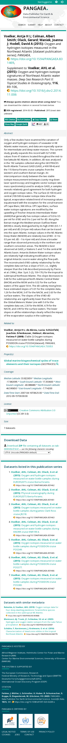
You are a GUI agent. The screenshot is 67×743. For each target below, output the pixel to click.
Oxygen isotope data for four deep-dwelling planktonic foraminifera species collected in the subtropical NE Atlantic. (31, 610)
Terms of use (27, 731)
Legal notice (9, 731)
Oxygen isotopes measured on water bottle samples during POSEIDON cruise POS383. (36, 580)
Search (22, 24)
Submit (32, 24)
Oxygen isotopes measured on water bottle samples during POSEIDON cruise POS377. (36, 562)
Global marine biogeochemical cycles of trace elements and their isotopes (31, 362)
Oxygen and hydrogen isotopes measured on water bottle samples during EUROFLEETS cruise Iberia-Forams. (35, 477)
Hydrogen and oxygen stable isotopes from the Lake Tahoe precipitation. (33, 622)
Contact (59, 24)
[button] (40, 124)
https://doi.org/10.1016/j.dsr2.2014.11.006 (34, 92)
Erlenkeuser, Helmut (29, 333)
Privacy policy (46, 731)
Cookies (6, 734)
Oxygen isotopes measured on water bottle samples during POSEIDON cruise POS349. (36, 544)
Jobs (17, 734)
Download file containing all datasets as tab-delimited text (31, 447)
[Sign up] (56, 2)
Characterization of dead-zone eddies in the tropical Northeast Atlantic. (30, 631)
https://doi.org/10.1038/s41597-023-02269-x (34, 701)
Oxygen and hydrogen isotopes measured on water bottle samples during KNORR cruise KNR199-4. (35, 526)
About (48, 24)
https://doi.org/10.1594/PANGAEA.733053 (31, 346)
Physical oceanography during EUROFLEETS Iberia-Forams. (34, 493)
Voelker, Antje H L (17, 36)
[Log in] (62, 2)
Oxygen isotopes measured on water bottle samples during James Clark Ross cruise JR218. (36, 509)
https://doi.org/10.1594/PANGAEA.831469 (35, 61)
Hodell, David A (21, 44)
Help (40, 24)
